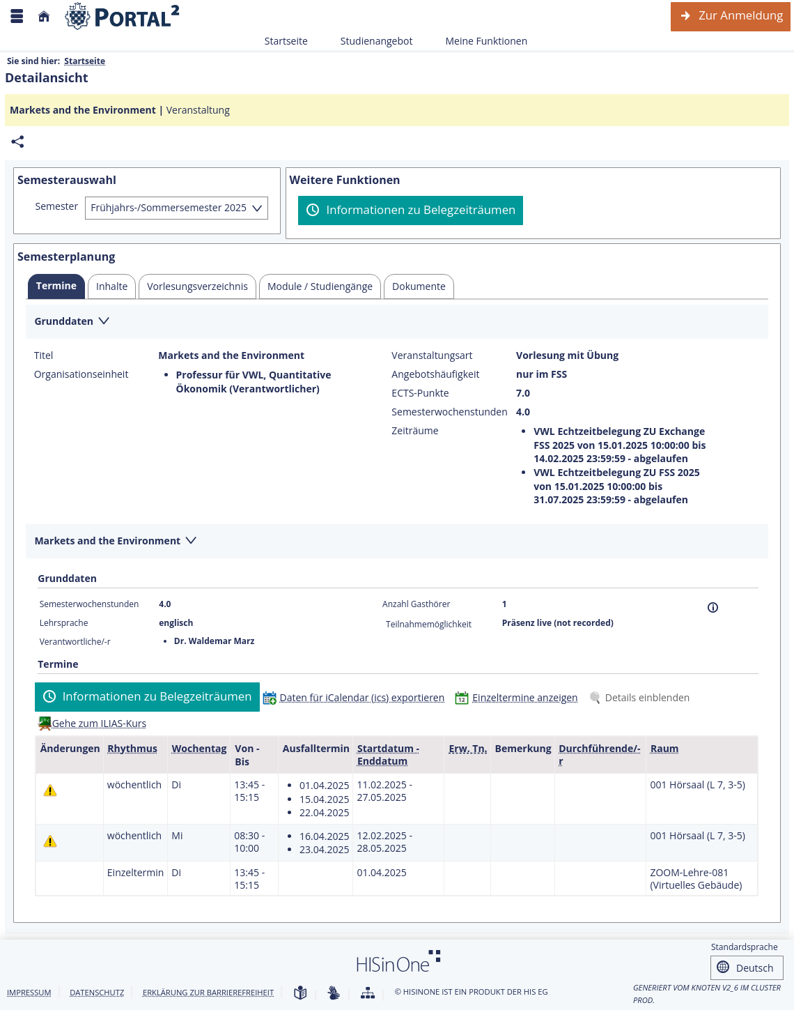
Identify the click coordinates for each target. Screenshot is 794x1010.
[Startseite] (43, 16)
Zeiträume (414, 430)
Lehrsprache (64, 623)
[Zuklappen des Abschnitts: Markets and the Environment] (397, 542)
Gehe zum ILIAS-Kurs (99, 723)
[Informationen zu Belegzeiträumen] (410, 210)
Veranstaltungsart (431, 355)
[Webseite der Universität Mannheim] (122, 16)
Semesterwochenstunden (449, 412)
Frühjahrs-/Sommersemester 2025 (169, 207)
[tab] (56, 286)
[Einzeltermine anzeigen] (519, 697)
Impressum (29, 992)
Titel (44, 355)
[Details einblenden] (642, 697)
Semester (57, 206)
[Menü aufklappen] (16, 16)
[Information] (713, 607)
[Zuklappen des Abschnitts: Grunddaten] (397, 322)
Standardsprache (744, 947)
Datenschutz (97, 992)
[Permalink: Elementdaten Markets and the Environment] (17, 142)
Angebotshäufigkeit (435, 374)
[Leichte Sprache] (300, 994)
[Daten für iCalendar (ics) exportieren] (357, 697)
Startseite (286, 40)
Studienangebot (369, 40)
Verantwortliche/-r (75, 642)
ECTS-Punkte (420, 393)
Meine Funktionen (478, 40)
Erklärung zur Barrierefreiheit (208, 992)
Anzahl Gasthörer (416, 604)
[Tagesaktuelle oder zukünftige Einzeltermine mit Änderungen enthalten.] (50, 790)
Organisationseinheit (81, 374)
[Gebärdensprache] (334, 994)
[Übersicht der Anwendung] (368, 994)
